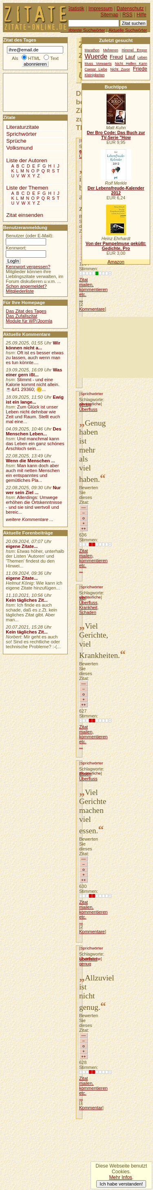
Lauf (130, 57)
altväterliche (90, 597)
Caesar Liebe (95, 69)
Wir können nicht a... (33, 345)
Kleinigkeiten (94, 75)
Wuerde (95, 56)
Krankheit (88, 607)
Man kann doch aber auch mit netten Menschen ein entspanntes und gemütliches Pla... (33, 473)
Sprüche (16, 141)
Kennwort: (16, 247)
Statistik (75, 8)
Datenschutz (130, 8)
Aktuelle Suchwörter (128, 30)
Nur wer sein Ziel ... (33, 490)
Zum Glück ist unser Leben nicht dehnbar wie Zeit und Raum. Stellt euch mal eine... (33, 414)
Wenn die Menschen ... (30, 460)
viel (82, 597)
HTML (34, 58)
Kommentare (92, 309)
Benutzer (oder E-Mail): (29, 235)
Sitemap (109, 15)
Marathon (91, 50)
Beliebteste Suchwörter (82, 30)
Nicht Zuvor (120, 69)
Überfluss (88, 409)
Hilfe (141, 15)
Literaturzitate (22, 127)
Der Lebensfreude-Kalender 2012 (115, 190)
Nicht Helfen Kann (131, 64)
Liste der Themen (27, 188)
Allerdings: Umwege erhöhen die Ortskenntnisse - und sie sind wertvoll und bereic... (34, 504)
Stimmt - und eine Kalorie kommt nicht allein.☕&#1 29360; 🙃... (33, 384)
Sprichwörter (91, 393)
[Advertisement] (116, 347)
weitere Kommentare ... (29, 519)
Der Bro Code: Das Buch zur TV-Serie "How (116, 135)
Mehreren (110, 50)
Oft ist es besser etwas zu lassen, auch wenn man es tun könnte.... (35, 357)
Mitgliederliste (20, 291)
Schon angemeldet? (26, 286)
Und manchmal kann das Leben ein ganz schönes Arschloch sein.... (35, 443)
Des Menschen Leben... (33, 431)
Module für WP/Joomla (29, 320)
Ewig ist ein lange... (35, 399)
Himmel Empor (134, 50)
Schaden (87, 612)
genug (85, 404)
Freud (116, 57)
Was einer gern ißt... (34, 372)
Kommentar (90, 1107)
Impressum (101, 8)
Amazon (115, 261)
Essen (85, 773)
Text (54, 58)
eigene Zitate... (22, 546)
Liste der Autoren (26, 160)
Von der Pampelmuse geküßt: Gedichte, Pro (116, 246)
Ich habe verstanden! (121, 1183)
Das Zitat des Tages (26, 311)
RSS (127, 15)
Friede (140, 69)
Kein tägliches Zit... (27, 600)
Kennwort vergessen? (28, 266)
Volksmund (19, 148)
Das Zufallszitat (21, 316)
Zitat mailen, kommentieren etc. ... (93, 289)
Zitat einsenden (24, 215)
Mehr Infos (120, 1177)
